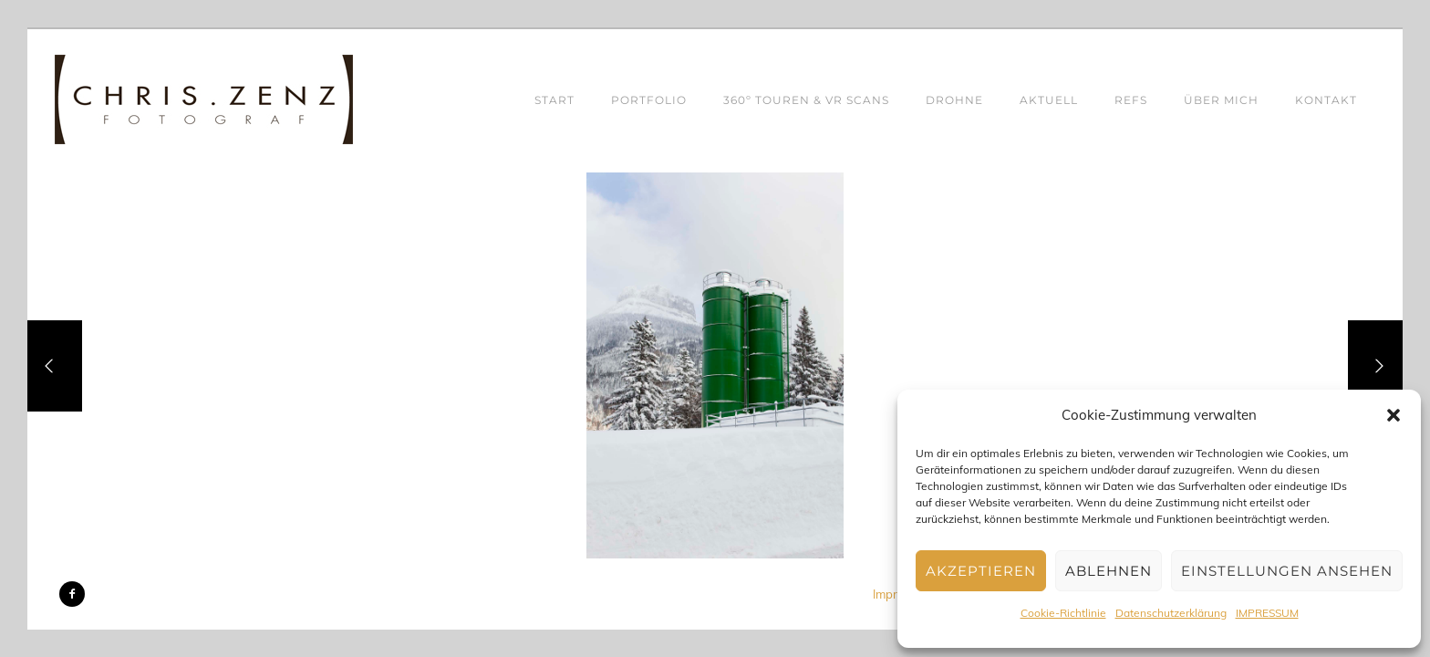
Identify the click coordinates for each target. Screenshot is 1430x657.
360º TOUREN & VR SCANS (806, 100)
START (554, 100)
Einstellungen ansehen (1287, 570)
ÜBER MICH (1221, 100)
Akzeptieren (981, 570)
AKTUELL (1049, 100)
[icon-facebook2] (72, 594)
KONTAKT (1326, 100)
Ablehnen (1108, 570)
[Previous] (54, 366)
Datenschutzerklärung (1171, 613)
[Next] (1375, 366)
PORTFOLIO (649, 100)
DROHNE (954, 100)
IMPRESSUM (1267, 613)
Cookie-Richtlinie (1063, 613)
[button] (1393, 415)
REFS (1130, 100)
